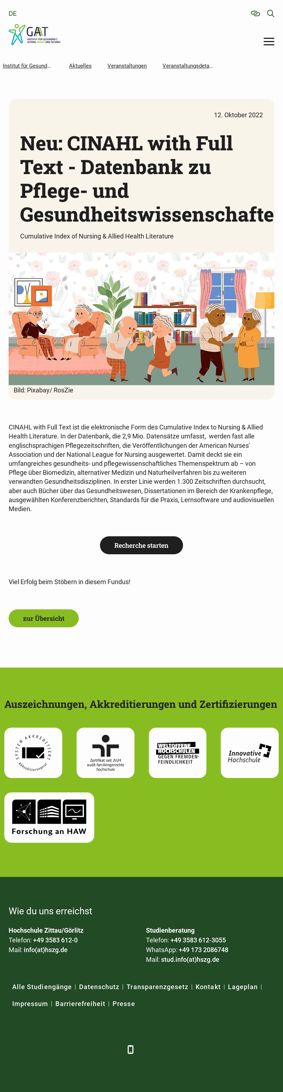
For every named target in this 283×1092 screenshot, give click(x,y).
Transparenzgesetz (157, 987)
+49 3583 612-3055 (198, 940)
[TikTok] (114, 1049)
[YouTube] (74, 1049)
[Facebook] (15, 1049)
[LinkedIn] (34, 1049)
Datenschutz (99, 987)
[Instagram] (94, 1049)
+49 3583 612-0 (55, 940)
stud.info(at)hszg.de (190, 959)
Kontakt (208, 987)
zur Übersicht (43, 618)
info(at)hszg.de (46, 950)
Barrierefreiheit (80, 1003)
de (13, 13)
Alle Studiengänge (42, 987)
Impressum (30, 1003)
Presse (124, 1003)
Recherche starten (141, 545)
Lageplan (243, 987)
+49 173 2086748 (203, 950)
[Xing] (54, 1049)
